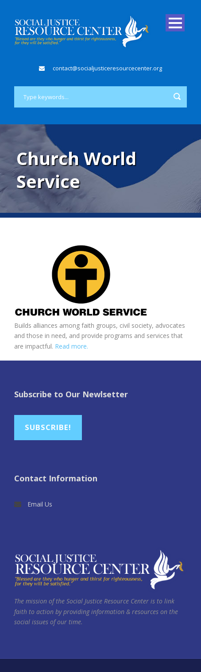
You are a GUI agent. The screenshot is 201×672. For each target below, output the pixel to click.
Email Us (39, 504)
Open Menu (175, 22)
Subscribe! (48, 427)
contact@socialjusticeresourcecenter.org (107, 68)
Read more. (71, 346)
